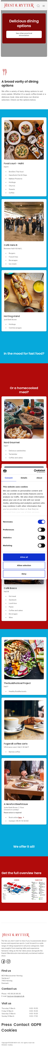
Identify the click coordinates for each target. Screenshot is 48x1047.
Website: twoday (7, 1045)
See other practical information (24, 34)
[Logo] (18, 6)
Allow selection (24, 565)
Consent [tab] (9, 478)
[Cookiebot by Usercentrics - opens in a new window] (34, 471)
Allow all (24, 557)
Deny (24, 574)
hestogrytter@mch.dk (15, 996)
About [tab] (39, 478)
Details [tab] (24, 478)
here (20, 817)
